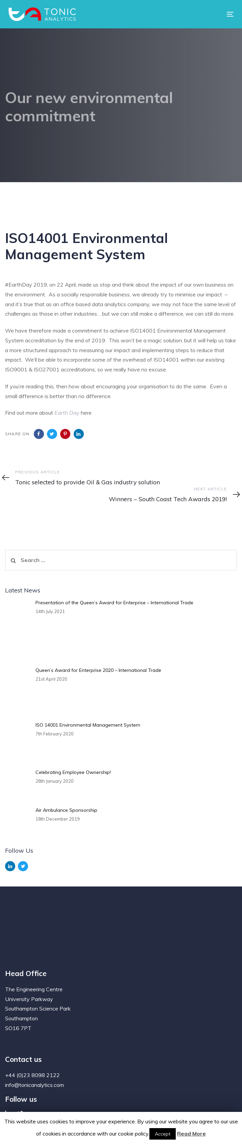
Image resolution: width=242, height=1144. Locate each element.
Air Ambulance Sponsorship (66, 810)
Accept (162, 1134)
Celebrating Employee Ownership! (73, 772)
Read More (191, 1133)
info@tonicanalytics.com (34, 1084)
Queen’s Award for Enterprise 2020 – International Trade (98, 670)
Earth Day (66, 412)
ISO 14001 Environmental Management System (87, 725)
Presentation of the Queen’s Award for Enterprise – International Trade (114, 603)
